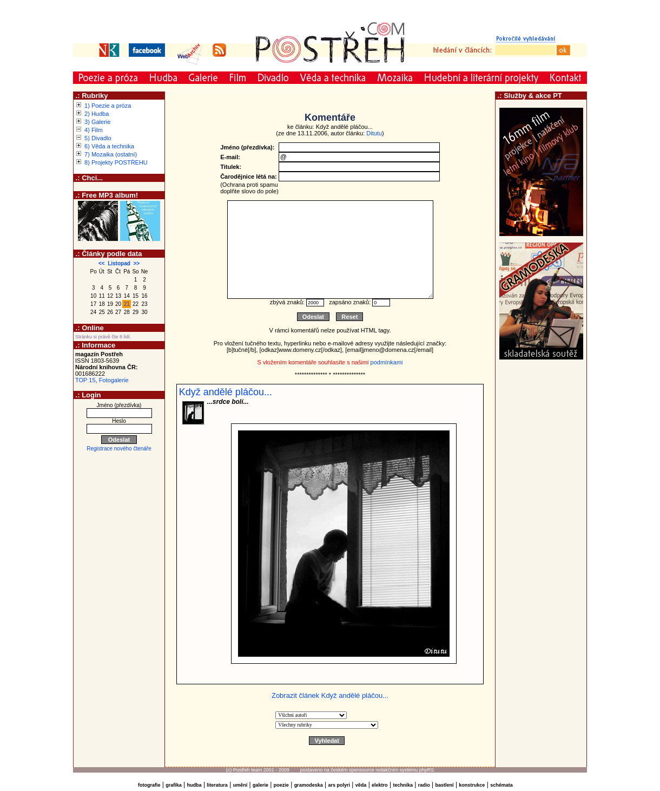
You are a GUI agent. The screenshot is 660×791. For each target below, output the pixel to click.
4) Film (93, 130)
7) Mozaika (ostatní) (110, 154)
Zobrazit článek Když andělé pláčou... (330, 695)
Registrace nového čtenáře (119, 449)
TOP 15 (85, 380)
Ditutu (374, 133)
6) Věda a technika (109, 146)
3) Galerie (97, 122)
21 (127, 304)
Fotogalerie (114, 380)
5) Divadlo (97, 138)
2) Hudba (96, 113)
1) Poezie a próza (107, 105)
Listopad (119, 263)
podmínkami (387, 362)
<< (101, 263)
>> (136, 263)
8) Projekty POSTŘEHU (116, 162)
